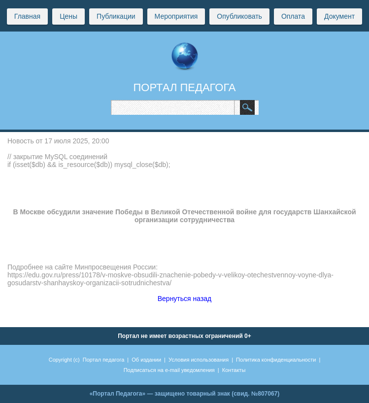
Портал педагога (104, 360)
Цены (68, 16)
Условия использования (198, 360)
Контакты (234, 370)
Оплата (293, 16)
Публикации (116, 16)
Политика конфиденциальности (276, 360)
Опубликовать (239, 16)
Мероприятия (176, 16)
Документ (339, 16)
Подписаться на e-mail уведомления (169, 370)
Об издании (146, 360)
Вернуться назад (185, 298)
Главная (27, 16)
